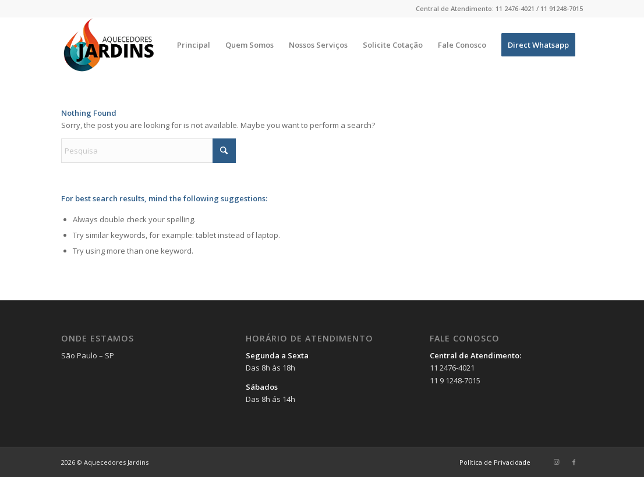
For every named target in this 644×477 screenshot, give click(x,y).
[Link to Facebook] (574, 462)
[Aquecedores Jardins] (110, 45)
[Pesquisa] (148, 150)
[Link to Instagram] (556, 462)
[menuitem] (193, 45)
